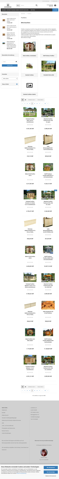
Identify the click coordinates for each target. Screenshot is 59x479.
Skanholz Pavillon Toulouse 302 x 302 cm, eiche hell (48, 288)
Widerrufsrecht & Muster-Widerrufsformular (11, 423)
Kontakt (3, 415)
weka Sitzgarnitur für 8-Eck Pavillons (48, 315)
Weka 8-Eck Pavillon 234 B (30, 260)
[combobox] (31, 102)
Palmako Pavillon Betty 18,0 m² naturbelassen (30, 123)
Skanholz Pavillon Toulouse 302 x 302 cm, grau (48, 123)
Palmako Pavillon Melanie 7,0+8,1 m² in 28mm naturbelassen (30, 288)
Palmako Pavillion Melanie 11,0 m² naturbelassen (30, 371)
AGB (3, 425)
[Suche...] (18, 5)
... (42, 106)
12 (45, 106)
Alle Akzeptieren (51, 467)
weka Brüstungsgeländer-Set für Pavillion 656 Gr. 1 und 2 (48, 233)
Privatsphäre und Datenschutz (8, 430)
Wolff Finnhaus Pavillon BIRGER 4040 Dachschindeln (48, 343)
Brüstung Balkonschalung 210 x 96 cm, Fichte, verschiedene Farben (30, 151)
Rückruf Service (5, 433)
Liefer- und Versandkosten (7, 428)
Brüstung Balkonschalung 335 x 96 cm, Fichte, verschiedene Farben (30, 316)
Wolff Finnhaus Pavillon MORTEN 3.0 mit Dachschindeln (48, 178)
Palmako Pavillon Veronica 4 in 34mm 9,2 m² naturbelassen (30, 206)
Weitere (33, 10)
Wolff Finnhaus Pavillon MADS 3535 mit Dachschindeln (48, 261)
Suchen (55, 10)
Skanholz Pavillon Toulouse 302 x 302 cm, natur (48, 206)
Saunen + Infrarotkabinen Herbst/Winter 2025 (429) (15, 10)
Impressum (4, 412)
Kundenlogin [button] (46, 1)
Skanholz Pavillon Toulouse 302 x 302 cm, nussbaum (48, 371)
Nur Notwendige (51, 472)
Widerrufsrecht (5, 418)
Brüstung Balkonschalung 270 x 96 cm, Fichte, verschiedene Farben (30, 233)
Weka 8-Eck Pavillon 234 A (30, 177)
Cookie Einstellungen (6, 436)
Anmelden (10, 65)
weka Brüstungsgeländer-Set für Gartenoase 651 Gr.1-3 (48, 151)
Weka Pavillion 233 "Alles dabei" (30, 342)
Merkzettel (54, 1)
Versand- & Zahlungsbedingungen (9, 420)
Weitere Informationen (50, 476)
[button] (22, 102)
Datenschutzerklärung (21, 473)
